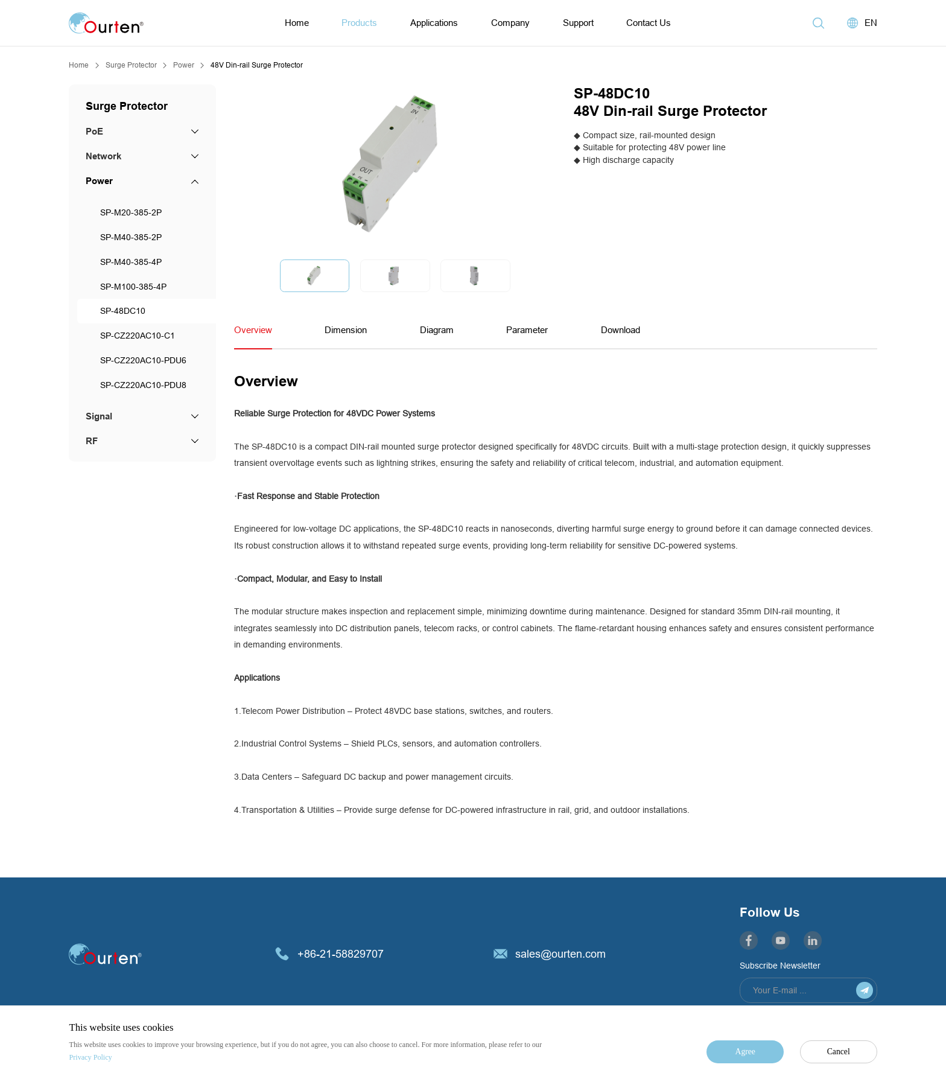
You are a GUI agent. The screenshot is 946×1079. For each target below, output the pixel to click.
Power (183, 65)
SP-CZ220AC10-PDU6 (143, 360)
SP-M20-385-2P (131, 212)
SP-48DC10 (122, 311)
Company (510, 23)
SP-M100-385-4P (133, 286)
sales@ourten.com (560, 953)
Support (578, 23)
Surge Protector (131, 65)
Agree (745, 1051)
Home (297, 23)
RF (92, 441)
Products (359, 23)
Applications (434, 23)
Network (103, 156)
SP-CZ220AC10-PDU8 (143, 385)
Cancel (838, 1051)
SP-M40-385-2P (131, 237)
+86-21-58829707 (340, 953)
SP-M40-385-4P (131, 262)
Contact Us (648, 23)
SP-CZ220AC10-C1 (137, 335)
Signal (99, 416)
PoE (94, 131)
